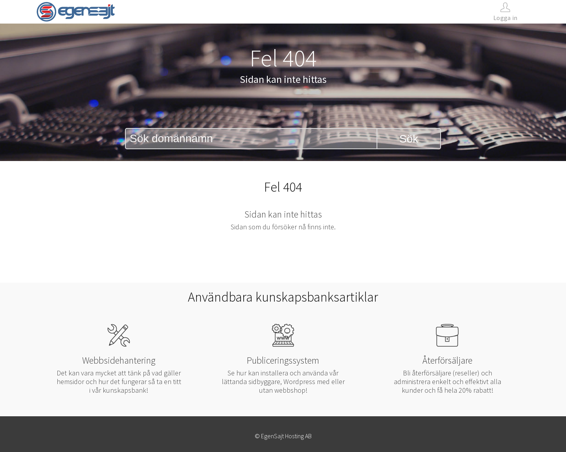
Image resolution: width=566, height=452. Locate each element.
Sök (408, 139)
